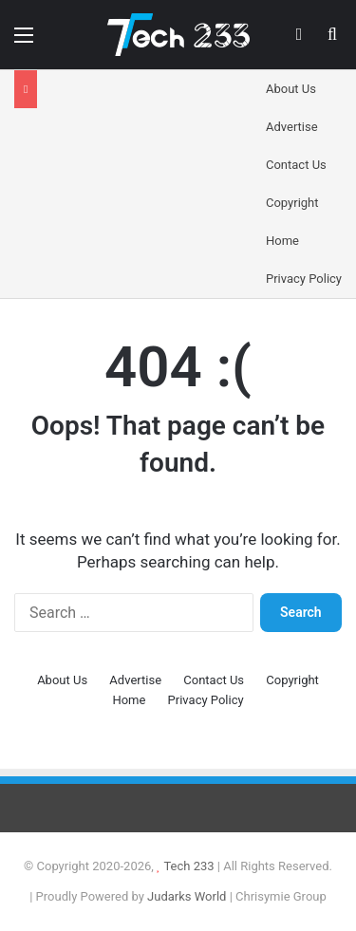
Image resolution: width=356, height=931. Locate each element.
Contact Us (296, 165)
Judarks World (188, 896)
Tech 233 (188, 866)
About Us (291, 89)
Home (282, 240)
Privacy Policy (304, 278)
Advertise (292, 127)
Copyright (292, 203)
